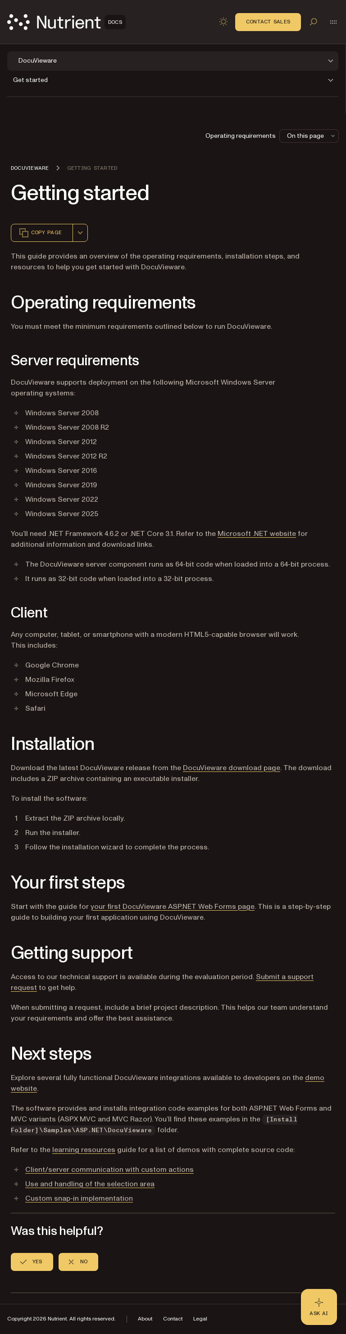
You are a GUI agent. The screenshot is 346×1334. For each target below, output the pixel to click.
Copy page (40, 232)
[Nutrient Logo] (66, 22)
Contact (172, 1319)
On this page (312, 136)
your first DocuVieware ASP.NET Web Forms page (173, 907)
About (145, 1319)
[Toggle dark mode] (223, 22)
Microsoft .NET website (257, 534)
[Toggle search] (314, 22)
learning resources (83, 1150)
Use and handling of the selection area (90, 1184)
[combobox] (80, 233)
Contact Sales (268, 21)
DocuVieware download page (231, 768)
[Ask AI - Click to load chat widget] (319, 1307)
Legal (200, 1319)
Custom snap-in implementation (79, 1198)
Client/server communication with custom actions (109, 1170)
